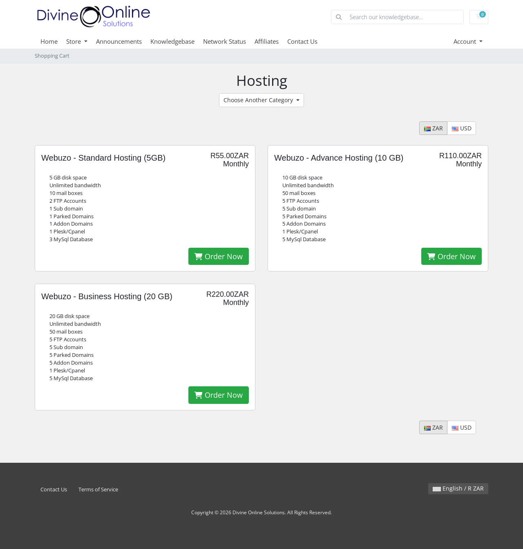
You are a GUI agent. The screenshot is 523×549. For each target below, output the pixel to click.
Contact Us (302, 41)
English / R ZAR (458, 488)
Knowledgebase (172, 41)
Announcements (119, 41)
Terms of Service (98, 489)
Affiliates (267, 41)
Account (466, 41)
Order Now (218, 256)
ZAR (433, 128)
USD (462, 128)
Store (74, 41)
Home (49, 41)
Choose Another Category (259, 100)
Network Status (224, 41)
